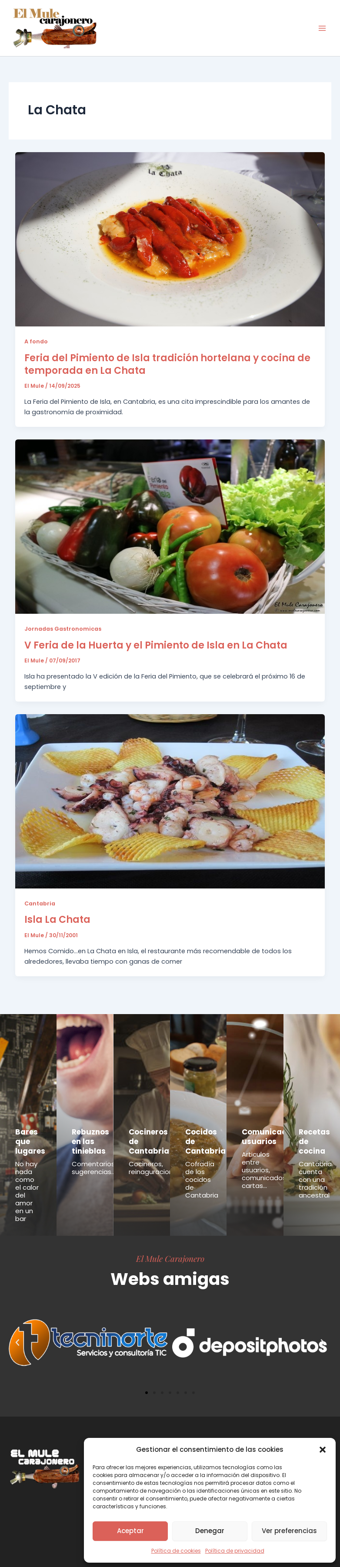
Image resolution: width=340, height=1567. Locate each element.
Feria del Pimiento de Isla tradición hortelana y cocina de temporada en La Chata (167, 364)
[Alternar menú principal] (322, 28)
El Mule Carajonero (170, 1258)
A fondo (36, 341)
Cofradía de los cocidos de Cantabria (201, 1179)
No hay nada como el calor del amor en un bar (27, 1191)
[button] (322, 1449)
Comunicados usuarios (269, 1137)
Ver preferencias (289, 1530)
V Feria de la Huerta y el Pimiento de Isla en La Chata (155, 645)
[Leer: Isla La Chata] (170, 800)
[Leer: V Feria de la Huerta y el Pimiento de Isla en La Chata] (170, 526)
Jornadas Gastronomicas (62, 628)
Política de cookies (176, 1550)
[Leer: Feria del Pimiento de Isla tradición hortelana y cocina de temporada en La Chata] (170, 239)
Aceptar (130, 1530)
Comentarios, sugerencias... (94, 1167)
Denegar (209, 1530)
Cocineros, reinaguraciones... (157, 1167)
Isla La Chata (57, 919)
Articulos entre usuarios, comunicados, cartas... (264, 1170)
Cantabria (39, 903)
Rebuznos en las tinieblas (90, 1141)
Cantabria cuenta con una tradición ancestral (315, 1179)
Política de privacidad (234, 1550)
